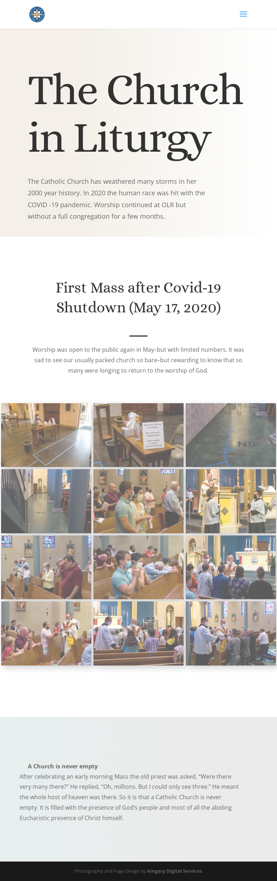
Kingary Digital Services (174, 871)
